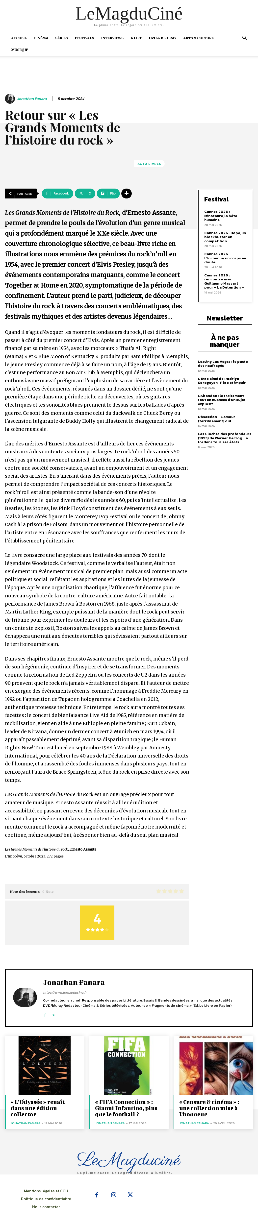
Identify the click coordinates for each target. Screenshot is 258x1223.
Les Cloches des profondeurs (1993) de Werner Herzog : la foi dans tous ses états (224, 438)
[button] (244, 38)
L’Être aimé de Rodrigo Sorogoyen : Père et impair (222, 381)
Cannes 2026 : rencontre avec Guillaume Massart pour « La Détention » (224, 281)
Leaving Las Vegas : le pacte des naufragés (223, 363)
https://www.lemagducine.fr (65, 992)
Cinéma (41, 38)
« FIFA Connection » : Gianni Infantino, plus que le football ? (126, 1108)
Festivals (84, 38)
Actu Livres (149, 163)
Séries (61, 38)
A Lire (136, 38)
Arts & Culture (198, 38)
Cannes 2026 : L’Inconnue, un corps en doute (225, 258)
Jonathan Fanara (32, 98)
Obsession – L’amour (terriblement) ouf (216, 419)
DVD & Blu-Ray (162, 38)
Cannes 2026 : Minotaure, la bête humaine (220, 215)
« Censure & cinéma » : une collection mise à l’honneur (209, 1108)
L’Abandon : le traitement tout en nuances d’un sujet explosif (222, 400)
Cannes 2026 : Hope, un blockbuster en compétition (225, 237)
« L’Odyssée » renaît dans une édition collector (38, 1108)
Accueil (19, 38)
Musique (19, 50)
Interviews (112, 38)
